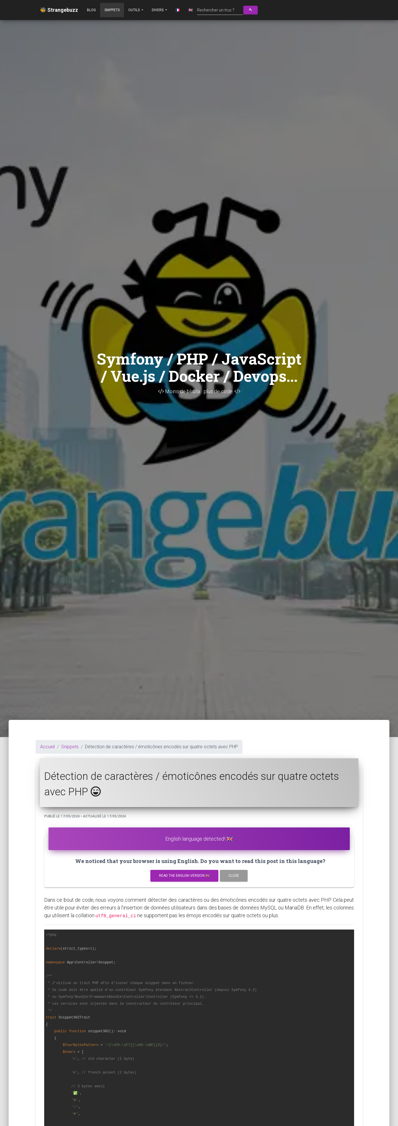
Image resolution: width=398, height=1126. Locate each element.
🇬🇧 (191, 10)
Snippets (112, 10)
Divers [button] (158, 10)
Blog (91, 10)
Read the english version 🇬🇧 (184, 876)
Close (233, 876)
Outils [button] (134, 10)
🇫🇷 (178, 10)
